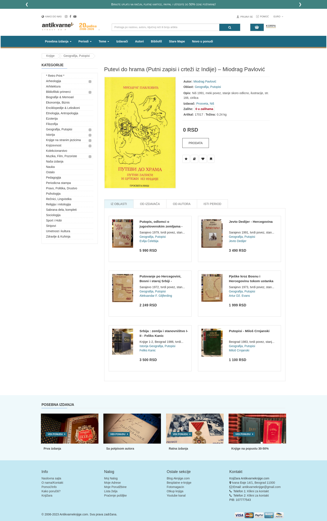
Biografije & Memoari (60, 97)
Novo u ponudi (202, 41)
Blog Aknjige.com (178, 478)
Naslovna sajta (51, 478)
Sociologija (53, 215)
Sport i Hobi (54, 220)
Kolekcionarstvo (56, 150)
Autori (139, 41)
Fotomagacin (175, 487)
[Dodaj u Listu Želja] (186, 159)
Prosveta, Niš (205, 103)
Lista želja (110, 491)
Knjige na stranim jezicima (63, 140)
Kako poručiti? (51, 491)
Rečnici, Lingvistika (58, 199)
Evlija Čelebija (149, 241)
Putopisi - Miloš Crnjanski (249, 331)
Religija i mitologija (58, 204)
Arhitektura (53, 86)
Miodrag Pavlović (204, 81)
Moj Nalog (111, 478)
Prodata (196, 143)
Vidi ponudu (55, 434)
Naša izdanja (54, 161)
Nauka (50, 167)
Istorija (50, 134)
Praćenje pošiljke (115, 495)
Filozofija (52, 124)
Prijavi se (246, 16)
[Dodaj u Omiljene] (203, 159)
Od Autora (181, 204)
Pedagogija (53, 177)
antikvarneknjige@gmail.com (261, 487)
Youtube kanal (176, 495)
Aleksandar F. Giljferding (156, 295)
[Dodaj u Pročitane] (211, 159)
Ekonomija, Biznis (58, 102)
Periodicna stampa (58, 183)
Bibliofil (156, 41)
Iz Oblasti (119, 204)
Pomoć (264, 16)
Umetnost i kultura (58, 231)
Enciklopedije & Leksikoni (63, 108)
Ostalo (50, 172)
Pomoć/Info (49, 487)
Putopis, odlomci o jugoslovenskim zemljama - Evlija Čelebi (161, 226)
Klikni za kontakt (258, 491)
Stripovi (51, 225)
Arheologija (53, 81)
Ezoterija (52, 118)
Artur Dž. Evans (239, 295)
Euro (278, 16)
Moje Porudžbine (115, 487)
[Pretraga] (229, 27)
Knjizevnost (53, 145)
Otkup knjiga (175, 491)
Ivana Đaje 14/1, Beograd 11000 (253, 482)
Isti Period (212, 204)
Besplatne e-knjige (179, 482)
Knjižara (47, 495)
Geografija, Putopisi (77, 55)
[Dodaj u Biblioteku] (194, 159)
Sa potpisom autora (120, 448)
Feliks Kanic (148, 350)
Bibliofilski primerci (58, 91)
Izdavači (122, 41)
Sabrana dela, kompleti (61, 209)
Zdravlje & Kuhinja (58, 236)
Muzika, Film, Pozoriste (61, 156)
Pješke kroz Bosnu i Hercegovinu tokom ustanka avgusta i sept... (251, 280)
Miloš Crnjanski (239, 350)
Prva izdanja (52, 448)
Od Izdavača (150, 204)
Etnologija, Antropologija (62, 113)
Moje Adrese (112, 482)
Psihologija (53, 193)
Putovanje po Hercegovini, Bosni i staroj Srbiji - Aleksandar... (160, 280)
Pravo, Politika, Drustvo (61, 188)
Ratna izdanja (178, 448)
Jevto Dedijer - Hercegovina (251, 221)
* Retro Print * (55, 75)
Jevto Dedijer (238, 241)
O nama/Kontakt (52, 482)
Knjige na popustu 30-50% (250, 448)
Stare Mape (177, 41)
